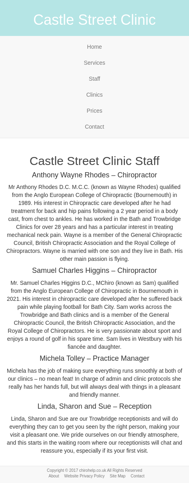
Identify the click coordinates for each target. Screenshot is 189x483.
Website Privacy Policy (84, 476)
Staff (95, 79)
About (53, 476)
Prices (95, 110)
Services (94, 63)
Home (94, 47)
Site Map (117, 476)
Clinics (94, 94)
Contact (94, 126)
